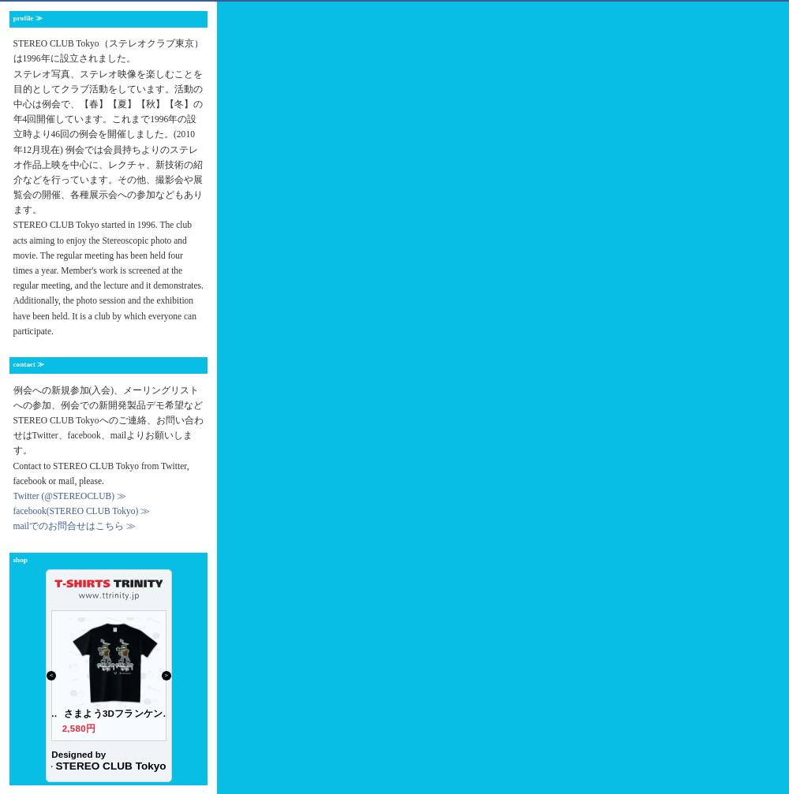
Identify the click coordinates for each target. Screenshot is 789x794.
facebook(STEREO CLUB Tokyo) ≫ (82, 511)
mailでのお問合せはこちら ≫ (74, 526)
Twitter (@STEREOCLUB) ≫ (69, 496)
